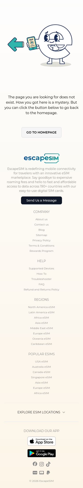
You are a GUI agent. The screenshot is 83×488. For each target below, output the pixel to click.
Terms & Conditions (41, 245)
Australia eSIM (41, 366)
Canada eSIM (41, 372)
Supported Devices (41, 268)
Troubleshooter (41, 279)
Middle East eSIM (41, 328)
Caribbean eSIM (41, 344)
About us (41, 219)
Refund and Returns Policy (41, 289)
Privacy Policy (42, 240)
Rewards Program (42, 250)
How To (41, 273)
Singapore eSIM (41, 377)
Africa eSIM (41, 317)
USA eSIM (41, 361)
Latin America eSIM (41, 312)
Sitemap (41, 235)
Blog (41, 229)
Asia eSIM (41, 322)
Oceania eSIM (41, 338)
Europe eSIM (41, 333)
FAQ (41, 284)
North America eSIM (41, 307)
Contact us (41, 224)
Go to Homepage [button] (41, 132)
